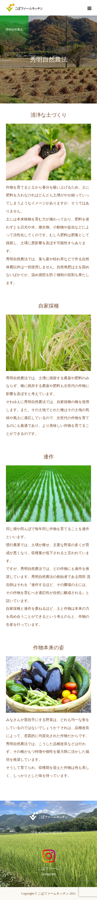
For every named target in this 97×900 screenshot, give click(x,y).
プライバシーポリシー (49, 833)
